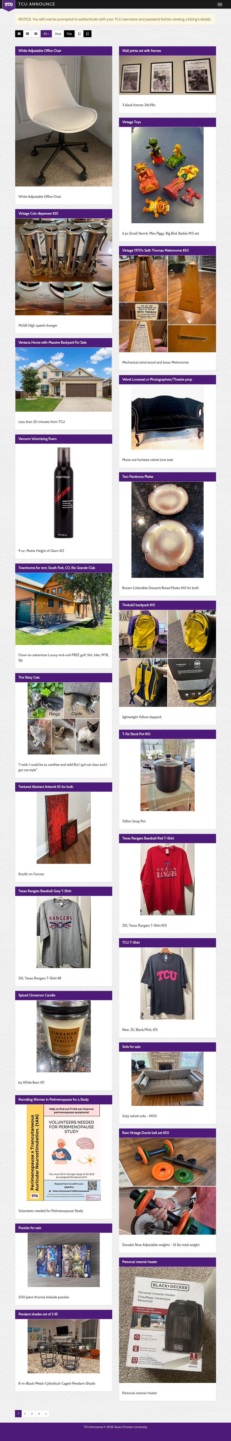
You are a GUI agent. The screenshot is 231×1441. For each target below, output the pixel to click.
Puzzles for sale (29, 1228)
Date (58, 34)
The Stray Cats (29, 677)
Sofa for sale (131, 1047)
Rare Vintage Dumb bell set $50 (145, 1133)
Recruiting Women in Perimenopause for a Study (53, 1100)
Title (69, 34)
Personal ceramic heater (139, 1262)
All (46, 34)
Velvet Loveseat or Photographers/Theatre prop (157, 379)
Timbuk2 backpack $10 (138, 605)
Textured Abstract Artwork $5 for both (45, 787)
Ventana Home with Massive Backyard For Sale (52, 342)
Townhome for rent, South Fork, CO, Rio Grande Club (56, 568)
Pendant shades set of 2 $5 (38, 1314)
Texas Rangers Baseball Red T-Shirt (148, 838)
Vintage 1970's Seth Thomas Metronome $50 (155, 250)
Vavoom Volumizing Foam (37, 439)
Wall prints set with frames (141, 51)
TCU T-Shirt (131, 943)
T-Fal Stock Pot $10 (136, 734)
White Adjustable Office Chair (39, 51)
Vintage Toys (131, 122)
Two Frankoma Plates (137, 477)
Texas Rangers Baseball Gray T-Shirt (44, 891)
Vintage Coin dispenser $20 (38, 213)
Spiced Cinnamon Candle (36, 995)
